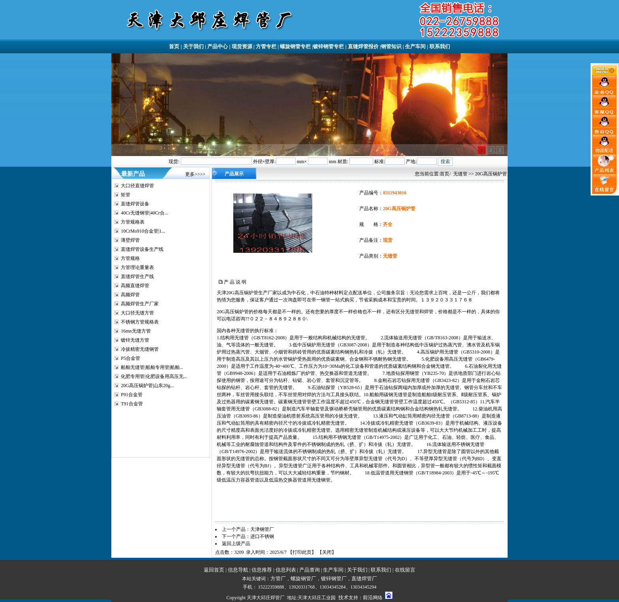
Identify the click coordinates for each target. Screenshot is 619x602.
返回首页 (214, 570)
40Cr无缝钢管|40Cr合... (144, 213)
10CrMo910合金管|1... (143, 231)
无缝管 (460, 174)
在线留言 (405, 570)
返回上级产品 (236, 543)
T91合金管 (132, 403)
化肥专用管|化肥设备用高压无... (154, 376)
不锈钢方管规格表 (140, 322)
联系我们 (440, 46)
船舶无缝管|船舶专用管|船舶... (152, 367)
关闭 (327, 552)
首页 (174, 46)
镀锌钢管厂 (334, 578)
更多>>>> (195, 174)
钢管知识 (391, 46)
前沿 (368, 597)
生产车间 (415, 46)
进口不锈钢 (262, 536)
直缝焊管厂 (364, 578)
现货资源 (242, 46)
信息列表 (286, 570)
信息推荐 (261, 570)
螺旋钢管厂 (303, 578)
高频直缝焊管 (135, 285)
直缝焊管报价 (363, 46)
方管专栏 (266, 46)
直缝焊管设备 (135, 204)
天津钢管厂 (262, 529)
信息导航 (238, 570)
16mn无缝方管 (135, 331)
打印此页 (302, 552)
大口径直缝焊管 (137, 185)
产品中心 (217, 46)
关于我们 (193, 46)
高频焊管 (130, 294)
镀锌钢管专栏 (328, 46)
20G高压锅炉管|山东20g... (147, 385)
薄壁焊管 (130, 240)
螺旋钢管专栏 (295, 46)
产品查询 (309, 570)
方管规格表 (132, 222)
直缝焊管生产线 (137, 276)
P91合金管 (132, 394)
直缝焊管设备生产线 (142, 249)
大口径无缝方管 (137, 313)
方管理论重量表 (137, 267)
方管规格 (130, 258)
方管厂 (278, 578)
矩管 (125, 195)
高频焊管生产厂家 (140, 304)
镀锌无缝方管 (135, 340)
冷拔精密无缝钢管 (140, 349)
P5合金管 (130, 358)
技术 (343, 597)
